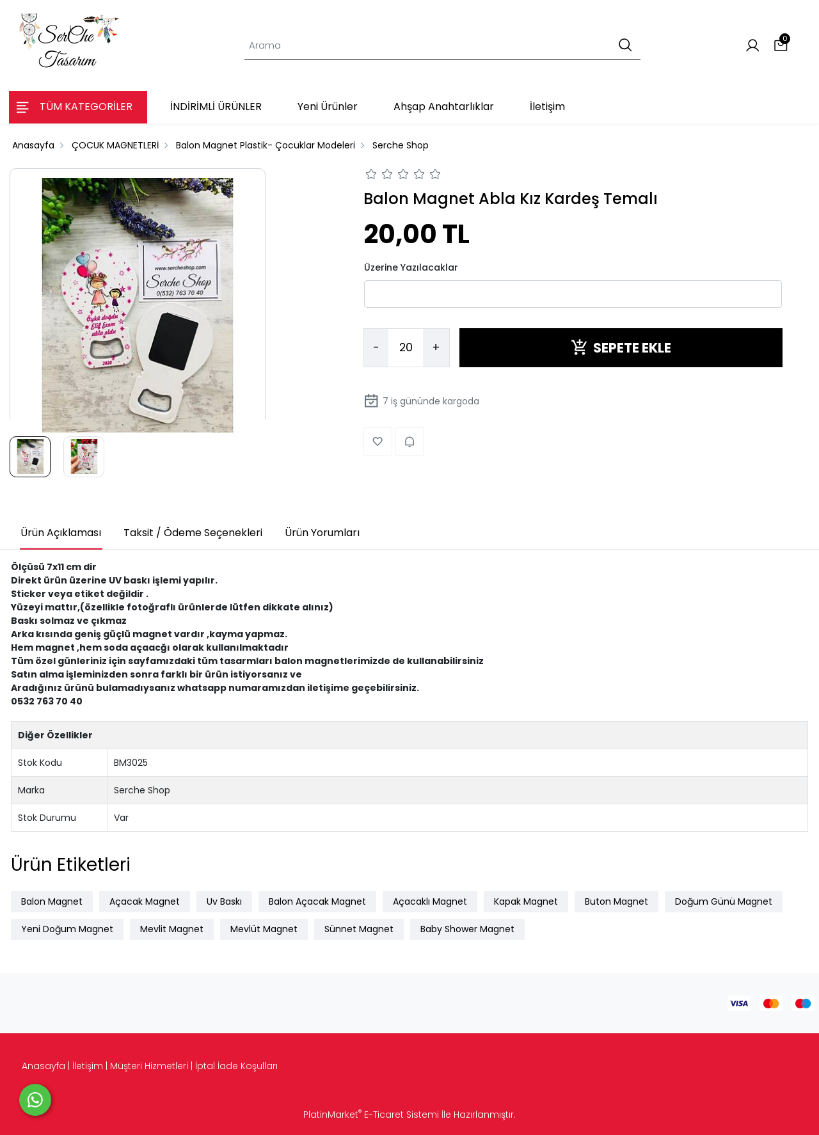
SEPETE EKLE (621, 347)
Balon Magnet (52, 901)
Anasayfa (43, 1066)
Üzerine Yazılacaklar (411, 267)
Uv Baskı (224, 901)
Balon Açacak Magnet (317, 901)
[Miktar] (406, 348)
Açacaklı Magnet (430, 901)
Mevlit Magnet (171, 929)
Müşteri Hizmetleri (149, 1066)
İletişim (87, 1066)
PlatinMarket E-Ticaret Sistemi (371, 1114)
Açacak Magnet (144, 901)
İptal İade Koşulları (236, 1066)
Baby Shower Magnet (467, 929)
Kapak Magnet (526, 901)
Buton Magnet (616, 901)
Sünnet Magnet (359, 929)
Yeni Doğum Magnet (67, 929)
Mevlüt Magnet (264, 929)
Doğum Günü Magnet (723, 901)
